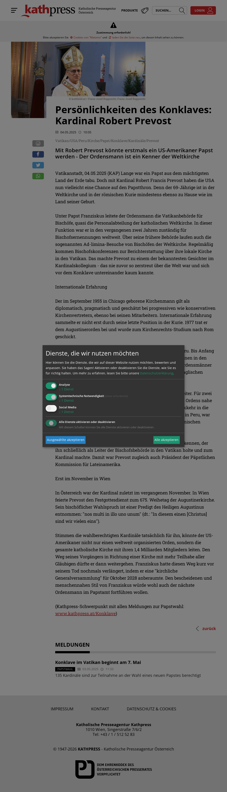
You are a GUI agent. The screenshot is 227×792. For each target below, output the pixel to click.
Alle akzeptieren (166, 440)
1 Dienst (66, 389)
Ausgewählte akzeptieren (65, 440)
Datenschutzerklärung (156, 373)
